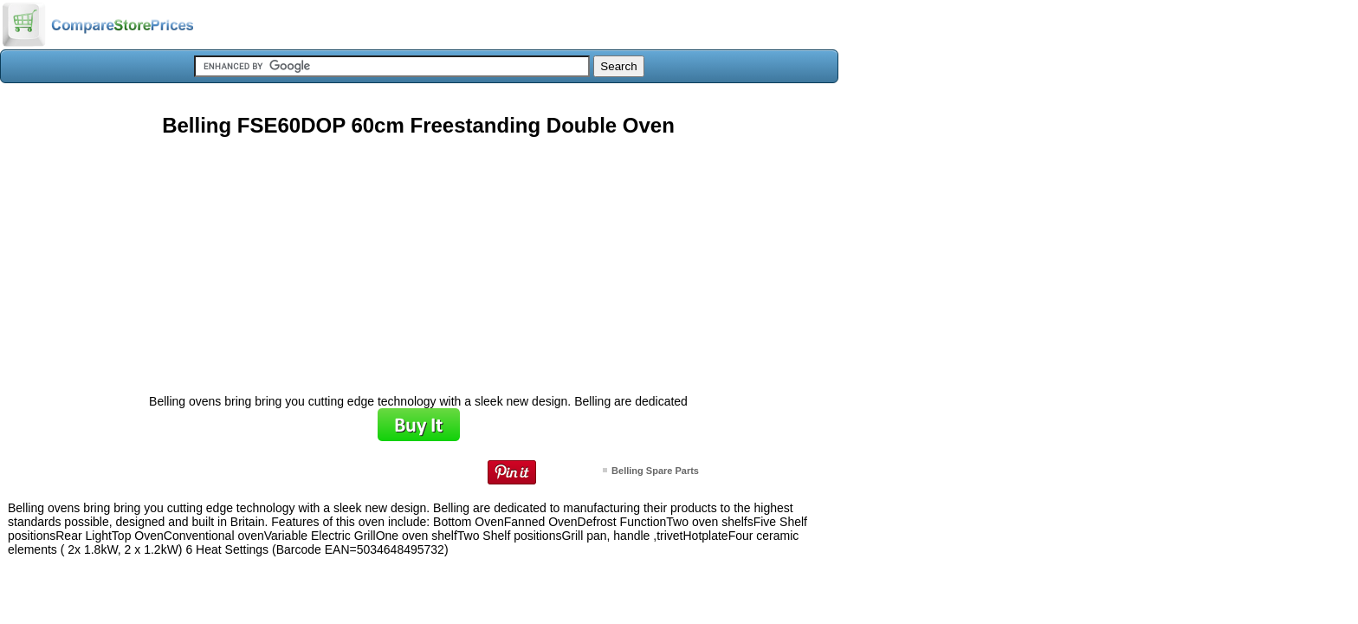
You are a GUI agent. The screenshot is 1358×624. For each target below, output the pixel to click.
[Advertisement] (418, 259)
